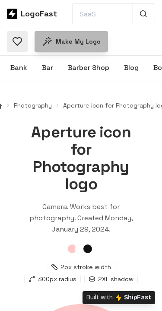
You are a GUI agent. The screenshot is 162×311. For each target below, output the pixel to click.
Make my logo (71, 41)
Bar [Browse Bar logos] (47, 67)
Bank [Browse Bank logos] (18, 67)
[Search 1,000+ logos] (143, 13)
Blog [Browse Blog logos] (131, 67)
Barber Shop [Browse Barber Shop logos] (88, 67)
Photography (33, 105)
